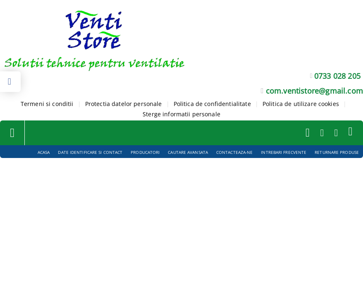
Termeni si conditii (47, 104)
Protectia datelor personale (123, 104)
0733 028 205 (337, 76)
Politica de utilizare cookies (301, 104)
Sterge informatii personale (181, 114)
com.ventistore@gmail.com (314, 91)
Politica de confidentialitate (212, 104)
